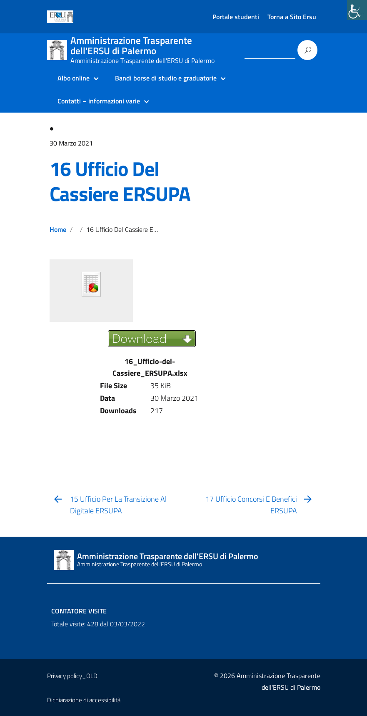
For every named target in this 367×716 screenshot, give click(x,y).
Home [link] (58, 229)
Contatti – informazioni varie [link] (98, 101)
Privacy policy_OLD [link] (72, 676)
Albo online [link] (73, 78)
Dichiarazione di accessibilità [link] (83, 700)
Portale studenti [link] (235, 17)
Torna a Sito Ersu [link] (291, 17)
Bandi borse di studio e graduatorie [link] (166, 78)
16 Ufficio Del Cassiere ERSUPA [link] (120, 181)
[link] (357, 10)
